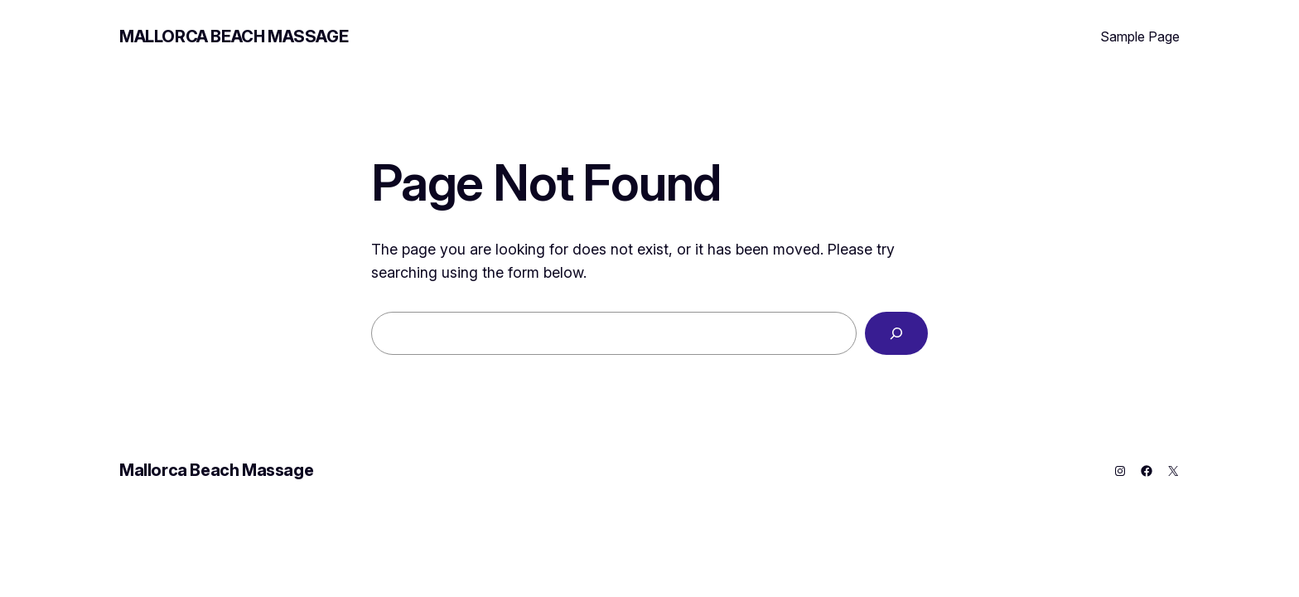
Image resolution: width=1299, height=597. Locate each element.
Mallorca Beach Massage (233, 36)
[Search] (896, 333)
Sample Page (1140, 36)
